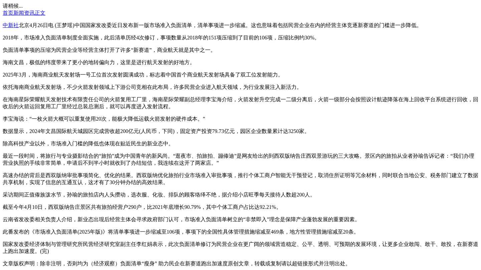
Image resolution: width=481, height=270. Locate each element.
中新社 (11, 25)
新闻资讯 (24, 13)
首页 (8, 13)
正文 (40, 13)
